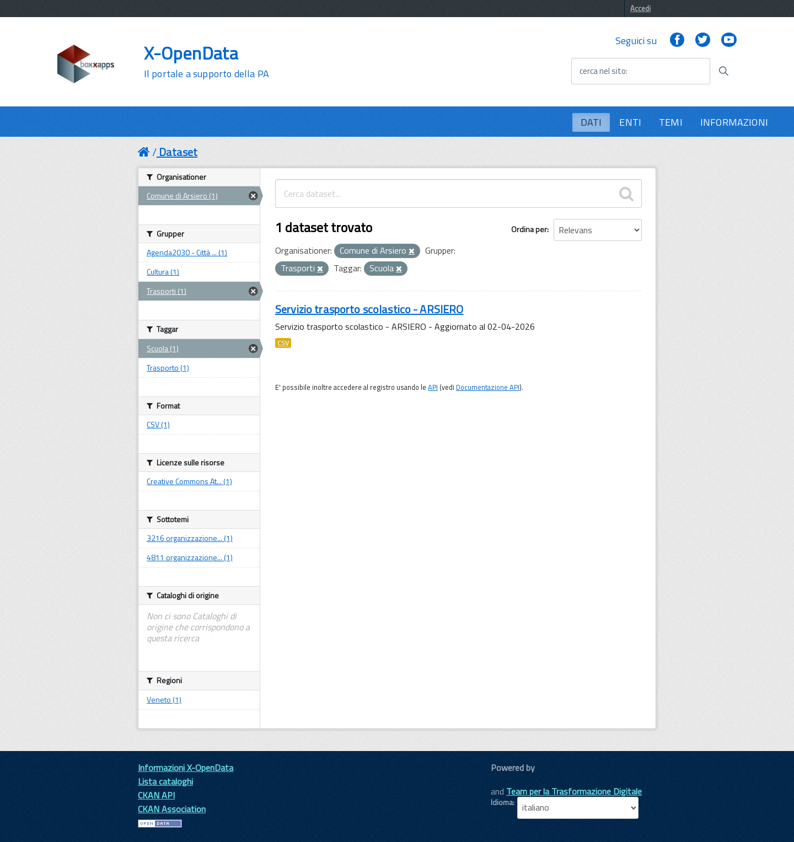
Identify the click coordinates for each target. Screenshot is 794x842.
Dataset (178, 151)
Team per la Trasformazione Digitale (574, 791)
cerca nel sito (603, 71)
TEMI (671, 122)
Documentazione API (487, 387)
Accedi (640, 8)
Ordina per (529, 229)
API (433, 387)
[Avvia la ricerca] (723, 71)
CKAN (509, 780)
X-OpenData (206, 61)
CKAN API (156, 795)
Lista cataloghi (165, 781)
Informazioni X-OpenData (185, 767)
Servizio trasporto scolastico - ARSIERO (369, 309)
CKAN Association (172, 809)
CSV (283, 343)
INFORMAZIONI (734, 122)
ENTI (630, 122)
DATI (591, 122)
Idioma (502, 802)
